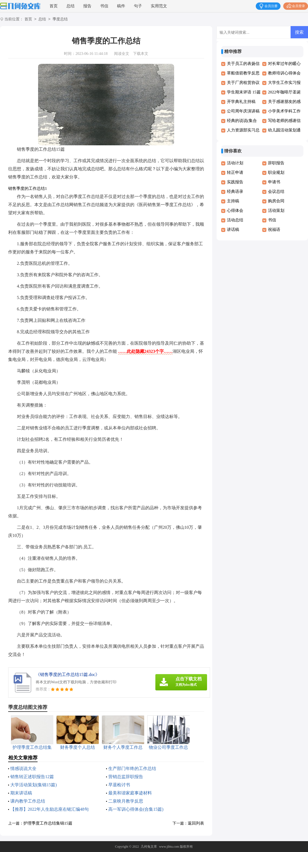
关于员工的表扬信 (243, 63)
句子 (138, 6)
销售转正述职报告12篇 (32, 776)
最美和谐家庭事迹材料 (130, 793)
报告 (87, 6)
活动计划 (235, 163)
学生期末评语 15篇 (244, 92)
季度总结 (60, 19)
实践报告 (235, 182)
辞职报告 (276, 163)
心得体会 (235, 210)
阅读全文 (121, 54)
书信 (104, 6)
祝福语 (274, 229)
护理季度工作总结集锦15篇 (47, 823)
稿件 (121, 6)
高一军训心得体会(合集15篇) (136, 809)
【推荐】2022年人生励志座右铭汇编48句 (49, 809)
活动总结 (235, 220)
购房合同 (276, 201)
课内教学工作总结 (27, 801)
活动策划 (276, 210)
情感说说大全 (23, 768)
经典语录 (235, 191)
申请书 (274, 182)
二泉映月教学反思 (125, 801)
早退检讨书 (119, 784)
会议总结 (276, 191)
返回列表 (196, 823)
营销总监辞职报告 (125, 776)
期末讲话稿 (21, 793)
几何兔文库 (149, 846)
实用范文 (159, 6)
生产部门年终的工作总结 (132, 768)
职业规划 (276, 172)
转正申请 (235, 172)
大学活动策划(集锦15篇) (33, 784)
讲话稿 (233, 229)
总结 (70, 6)
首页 (54, 6)
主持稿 (233, 201)
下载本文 (140, 54)
